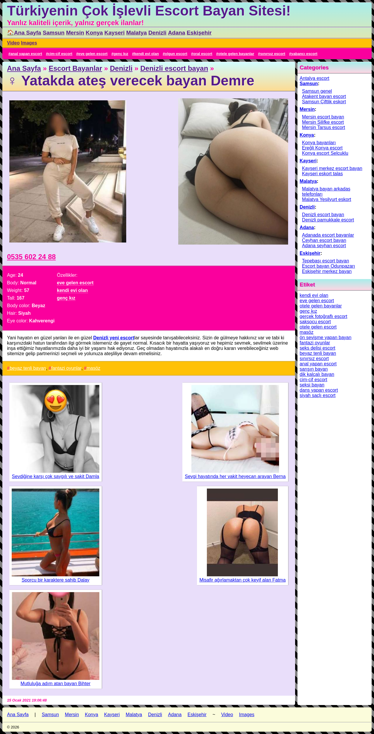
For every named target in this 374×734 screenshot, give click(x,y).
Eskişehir (199, 33)
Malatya (136, 33)
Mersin (75, 33)
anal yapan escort (26, 53)
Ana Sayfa (24, 68)
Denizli (157, 33)
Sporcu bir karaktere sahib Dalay (55, 579)
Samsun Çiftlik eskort (324, 101)
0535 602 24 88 (31, 257)
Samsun (54, 33)
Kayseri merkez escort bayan (332, 168)
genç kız (120, 53)
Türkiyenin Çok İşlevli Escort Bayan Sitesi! (149, 10)
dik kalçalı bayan (317, 374)
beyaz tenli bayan (28, 368)
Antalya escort (314, 78)
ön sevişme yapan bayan (326, 337)
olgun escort (176, 53)
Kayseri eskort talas (322, 173)
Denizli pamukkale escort (328, 219)
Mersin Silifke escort (323, 122)
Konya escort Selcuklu (325, 153)
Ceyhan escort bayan (324, 240)
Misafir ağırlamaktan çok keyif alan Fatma (242, 579)
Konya (94, 33)
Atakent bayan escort (324, 96)
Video (13, 42)
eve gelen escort (93, 53)
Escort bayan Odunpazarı (328, 266)
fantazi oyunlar (66, 368)
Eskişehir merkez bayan (327, 271)
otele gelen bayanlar (236, 53)
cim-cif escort (60, 53)
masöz (93, 368)
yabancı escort (304, 53)
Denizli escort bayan (174, 68)
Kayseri (114, 33)
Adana (176, 33)
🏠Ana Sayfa (24, 33)
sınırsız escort (272, 53)
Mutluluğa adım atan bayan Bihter (55, 683)
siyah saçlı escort (318, 395)
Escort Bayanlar (75, 68)
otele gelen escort (318, 326)
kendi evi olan (146, 53)
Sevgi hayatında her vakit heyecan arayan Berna (235, 476)
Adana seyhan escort (324, 245)
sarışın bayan (314, 369)
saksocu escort (315, 321)
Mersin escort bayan (323, 116)
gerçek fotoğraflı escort (323, 316)
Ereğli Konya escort (322, 147)
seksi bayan (312, 384)
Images (29, 42)
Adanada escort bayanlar (328, 235)
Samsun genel (317, 91)
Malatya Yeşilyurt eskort (326, 199)
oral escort (202, 53)
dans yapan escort (319, 390)
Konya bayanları (319, 142)
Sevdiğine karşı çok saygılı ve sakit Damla (55, 476)
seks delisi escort (317, 347)
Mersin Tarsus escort (323, 127)
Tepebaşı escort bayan (325, 260)
